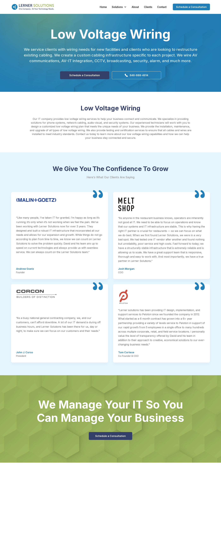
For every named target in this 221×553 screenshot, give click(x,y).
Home (103, 7)
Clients (148, 7)
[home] (32, 7)
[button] (119, 7)
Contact (162, 7)
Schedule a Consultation (191, 7)
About (135, 7)
